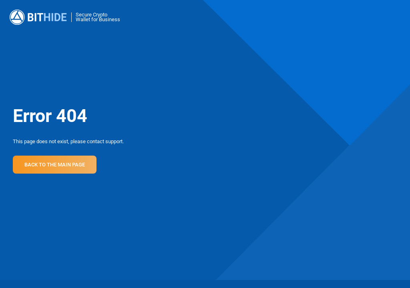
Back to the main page (54, 165)
